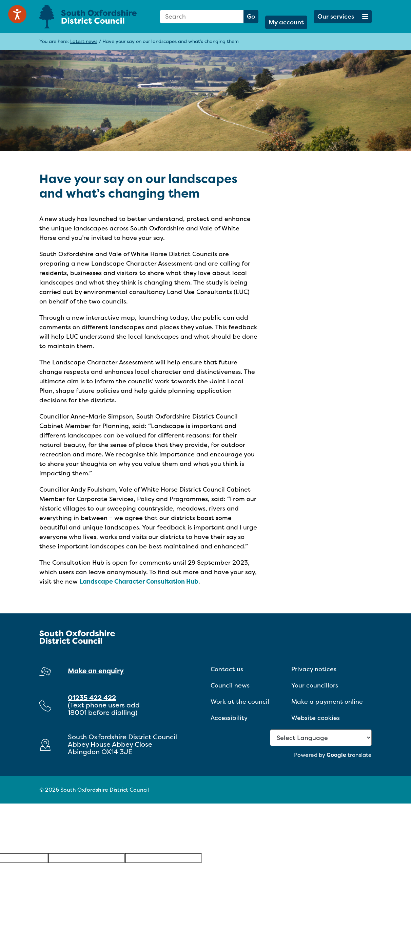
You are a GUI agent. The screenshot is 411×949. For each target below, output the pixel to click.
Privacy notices (313, 669)
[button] (343, 16)
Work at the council (240, 701)
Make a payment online (327, 701)
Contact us (227, 669)
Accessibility (229, 718)
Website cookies (315, 718)
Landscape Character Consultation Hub (138, 581)
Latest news (83, 41)
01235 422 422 (92, 697)
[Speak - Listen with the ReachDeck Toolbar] (17, 14)
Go (251, 16)
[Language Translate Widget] (321, 737)
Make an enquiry (96, 670)
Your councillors (314, 685)
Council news (230, 685)
